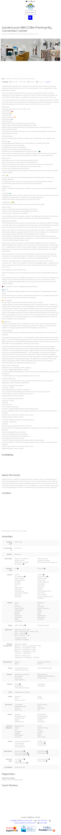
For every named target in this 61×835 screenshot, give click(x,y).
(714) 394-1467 (42, 820)
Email (28, 1)
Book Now (30, 12)
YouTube (42, 823)
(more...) (48, 82)
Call (33, 1)
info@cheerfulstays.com (21, 820)
